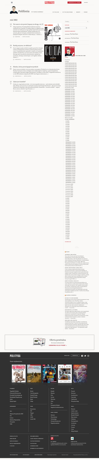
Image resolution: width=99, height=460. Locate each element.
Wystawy (53, 399)
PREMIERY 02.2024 (70, 93)
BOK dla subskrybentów (15, 443)
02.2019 (67, 123)
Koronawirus (13, 406)
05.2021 (67, 205)
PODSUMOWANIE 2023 (71, 84)
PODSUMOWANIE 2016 (71, 72)
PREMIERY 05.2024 (70, 104)
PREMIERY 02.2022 (70, 146)
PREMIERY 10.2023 (70, 176)
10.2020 (68, 235)
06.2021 (67, 207)
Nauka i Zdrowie (54, 412)
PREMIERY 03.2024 (70, 97)
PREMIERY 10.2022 (70, 174)
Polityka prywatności (35, 441)
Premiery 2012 (69, 188)
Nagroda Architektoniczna (57, 407)
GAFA (31, 417)
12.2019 (67, 141)
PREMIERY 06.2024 (70, 106)
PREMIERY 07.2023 (70, 165)
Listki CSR (32, 419)
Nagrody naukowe (55, 423)
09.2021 (67, 212)
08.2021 (67, 211)
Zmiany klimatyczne (56, 421)
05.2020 (68, 227)
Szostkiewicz (74, 395)
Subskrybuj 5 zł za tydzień (57, 346)
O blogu (67, 62)
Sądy (11, 424)
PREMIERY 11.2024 (69, 114)
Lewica (11, 418)
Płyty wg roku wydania (67, 12)
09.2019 (67, 135)
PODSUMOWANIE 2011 (71, 63)
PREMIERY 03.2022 (70, 149)
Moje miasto (74, 417)
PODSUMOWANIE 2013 (71, 67)
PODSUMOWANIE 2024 (71, 86)
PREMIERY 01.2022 (70, 142)
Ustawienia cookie (34, 446)
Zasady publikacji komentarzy (36, 439)
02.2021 (67, 200)
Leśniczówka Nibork (38, 455)
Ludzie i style (74, 411)
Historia (73, 409)
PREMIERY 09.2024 (70, 111)
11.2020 (67, 237)
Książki (52, 391)
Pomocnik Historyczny (15, 393)
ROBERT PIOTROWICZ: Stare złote (72, 281)
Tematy (73, 427)
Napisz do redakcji (14, 441)
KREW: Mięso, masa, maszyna (71, 320)
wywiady (86, 12)
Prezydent (12, 422)
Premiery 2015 (69, 193)
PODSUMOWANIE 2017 (71, 74)
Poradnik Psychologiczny (16, 395)
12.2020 (67, 239)
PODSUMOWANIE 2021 (71, 81)
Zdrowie (53, 415)
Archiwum (73, 423)
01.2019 (67, 121)
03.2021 (67, 202)
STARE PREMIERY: (70, 120)
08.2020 (68, 232)
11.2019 (67, 139)
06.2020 (68, 228)
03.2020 (68, 223)
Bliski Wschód (33, 397)
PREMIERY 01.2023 (70, 144)
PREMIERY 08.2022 (70, 167)
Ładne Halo (55, 455)
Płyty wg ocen (56, 12)
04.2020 (68, 225)
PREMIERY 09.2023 (70, 172)
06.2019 (67, 130)
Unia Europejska (34, 393)
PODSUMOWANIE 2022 (71, 83)
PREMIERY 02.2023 (70, 148)
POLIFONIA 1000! (69, 88)
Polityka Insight (26, 455)
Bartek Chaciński (26, 37)
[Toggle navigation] (12, 2)
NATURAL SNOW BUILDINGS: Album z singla (73, 268)
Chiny (31, 401)
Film (52, 395)
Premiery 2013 (69, 190)
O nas (72, 429)
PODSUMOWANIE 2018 (71, 76)
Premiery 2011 (69, 186)
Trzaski (67, 252)
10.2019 (67, 137)
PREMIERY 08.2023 (70, 169)
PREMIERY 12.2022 (70, 181)
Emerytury (33, 409)
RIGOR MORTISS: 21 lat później (71, 310)
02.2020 (68, 221)
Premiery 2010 (69, 184)
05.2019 (67, 128)
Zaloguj (86, 2)
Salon (11, 399)
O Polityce (12, 446)
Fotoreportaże (74, 421)
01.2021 (67, 198)
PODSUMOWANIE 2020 (71, 79)
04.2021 (68, 204)
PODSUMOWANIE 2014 (71, 69)
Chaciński (73, 397)
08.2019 (67, 134)
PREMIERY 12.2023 (70, 183)
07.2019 (67, 132)
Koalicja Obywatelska (15, 420)
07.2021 (67, 209)
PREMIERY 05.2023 (70, 158)
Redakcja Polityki (14, 436)
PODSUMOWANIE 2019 (71, 77)
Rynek (31, 406)
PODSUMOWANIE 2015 (71, 70)
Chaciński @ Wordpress (71, 295)
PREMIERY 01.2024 (70, 90)
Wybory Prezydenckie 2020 (16, 414)
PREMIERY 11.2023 (70, 179)
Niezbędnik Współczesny (16, 397)
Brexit (31, 391)
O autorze (67, 60)
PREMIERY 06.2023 (70, 162)
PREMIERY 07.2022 (70, 163)
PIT (31, 411)
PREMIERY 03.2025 (70, 99)
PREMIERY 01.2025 (70, 92)
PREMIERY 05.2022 (70, 156)
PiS (11, 416)
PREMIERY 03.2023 (70, 151)
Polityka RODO (33, 443)
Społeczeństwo (74, 413)
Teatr (52, 401)
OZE (31, 415)
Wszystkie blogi (75, 401)
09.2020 (68, 234)
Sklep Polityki (74, 431)
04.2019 (68, 127)
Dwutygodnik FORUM (14, 455)
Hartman (73, 393)
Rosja (31, 399)
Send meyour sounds (77, 248)
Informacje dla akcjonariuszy (37, 448)
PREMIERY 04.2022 (70, 153)
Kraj (11, 411)
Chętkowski (74, 399)
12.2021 (67, 218)
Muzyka (53, 393)
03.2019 (67, 125)
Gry (52, 403)
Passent (73, 391)
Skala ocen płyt (69, 118)
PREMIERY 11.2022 (70, 177)
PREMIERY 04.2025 (70, 102)
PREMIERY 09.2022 (70, 170)
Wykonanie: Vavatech (65, 455)
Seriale (52, 397)
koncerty (78, 12)
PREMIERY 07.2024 (70, 107)
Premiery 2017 (69, 197)
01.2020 (68, 220)
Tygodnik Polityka (14, 391)
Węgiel (32, 413)
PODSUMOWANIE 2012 (71, 65)
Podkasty (73, 419)
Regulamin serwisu (34, 436)
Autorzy (73, 425)
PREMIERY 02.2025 (70, 95)
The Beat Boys (74, 34)
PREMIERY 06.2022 (70, 160)
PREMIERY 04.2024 (70, 100)
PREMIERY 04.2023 (70, 155)
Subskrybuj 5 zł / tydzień (74, 2)
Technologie (54, 419)
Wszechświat (54, 417)
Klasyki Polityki (75, 415)
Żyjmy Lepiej (13, 401)
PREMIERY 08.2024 (70, 109)
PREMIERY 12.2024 (70, 116)
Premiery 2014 (69, 191)
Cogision (51, 455)
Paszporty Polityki (55, 405)
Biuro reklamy (13, 439)
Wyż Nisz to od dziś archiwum (71, 298)
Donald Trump (33, 395)
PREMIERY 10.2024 (70, 113)
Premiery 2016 (69, 195)
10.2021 (67, 214)
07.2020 (68, 230)
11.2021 (67, 216)
